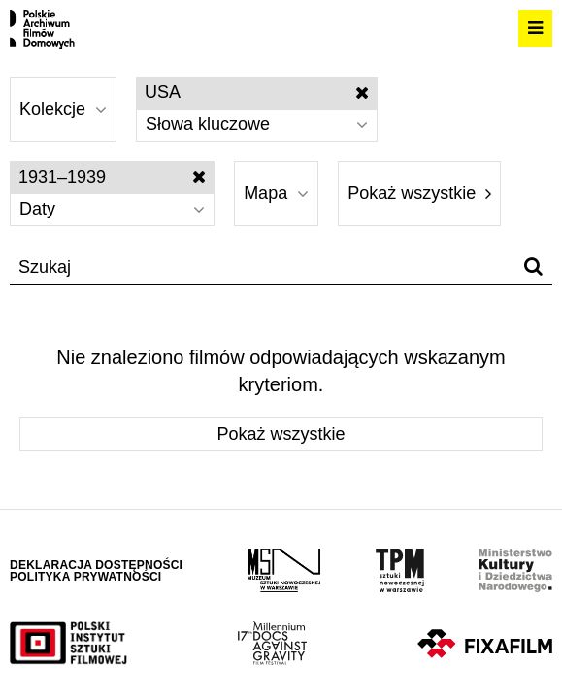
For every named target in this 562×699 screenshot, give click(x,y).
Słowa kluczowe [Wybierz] (257, 124)
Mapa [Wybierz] (276, 193)
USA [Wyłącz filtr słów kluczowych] (257, 92)
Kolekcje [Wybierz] (63, 108)
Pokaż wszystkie (419, 193)
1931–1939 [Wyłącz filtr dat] (112, 176)
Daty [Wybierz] (112, 208)
